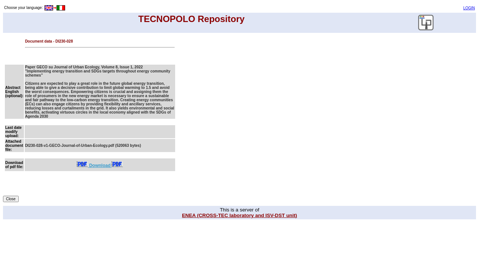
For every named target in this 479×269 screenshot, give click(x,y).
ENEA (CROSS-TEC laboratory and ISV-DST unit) (239, 215)
